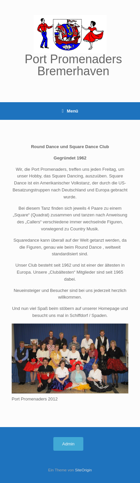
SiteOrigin (83, 470)
